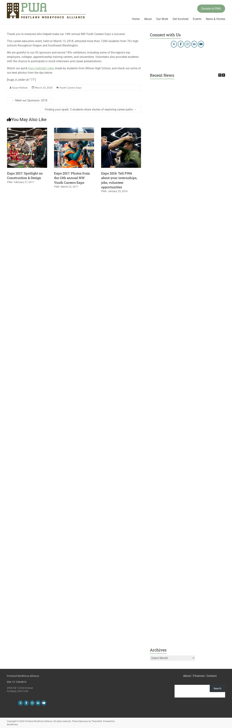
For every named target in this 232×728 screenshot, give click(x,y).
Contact (212, 676)
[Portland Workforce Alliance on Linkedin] (194, 44)
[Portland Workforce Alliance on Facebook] (181, 44)
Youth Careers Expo (70, 87)
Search (217, 688)
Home (136, 19)
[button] (223, 75)
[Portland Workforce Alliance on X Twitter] (174, 44)
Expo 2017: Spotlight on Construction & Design (25, 175)
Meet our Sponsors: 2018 (29, 100)
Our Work (162, 19)
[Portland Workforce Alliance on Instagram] (187, 44)
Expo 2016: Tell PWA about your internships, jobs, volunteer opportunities (119, 180)
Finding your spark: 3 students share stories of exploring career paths (90, 109)
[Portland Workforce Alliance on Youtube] (201, 44)
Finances (198, 676)
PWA (10, 182)
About (148, 19)
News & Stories (215, 19)
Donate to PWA (211, 8)
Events (197, 19)
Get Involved (180, 19)
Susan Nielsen (20, 87)
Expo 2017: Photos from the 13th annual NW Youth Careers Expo (72, 177)
